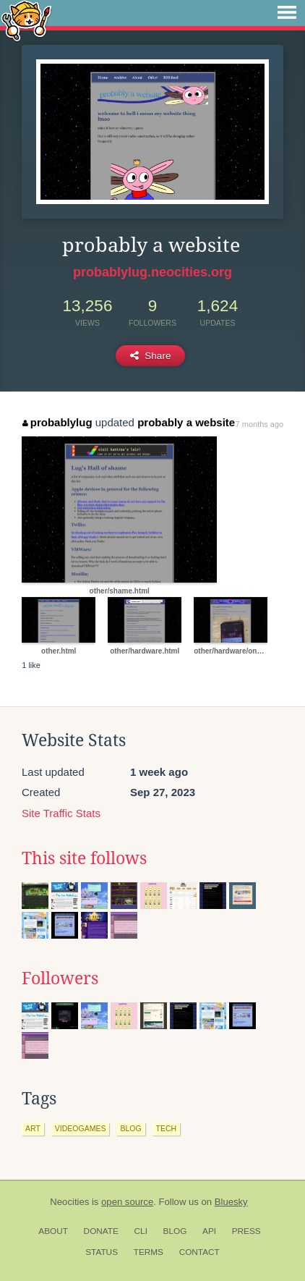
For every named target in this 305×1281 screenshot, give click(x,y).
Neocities (69, 1201)
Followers (60, 978)
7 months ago (260, 424)
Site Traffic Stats (61, 813)
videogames (80, 1128)
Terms (148, 1252)
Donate (101, 1231)
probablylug (57, 422)
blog (130, 1128)
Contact (199, 1252)
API (209, 1231)
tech (166, 1128)
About (53, 1231)
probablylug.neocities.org (152, 272)
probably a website (186, 422)
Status (101, 1252)
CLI (140, 1231)
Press (246, 1231)
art (32, 1128)
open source (127, 1201)
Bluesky (231, 1201)
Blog (175, 1231)
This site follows (84, 858)
